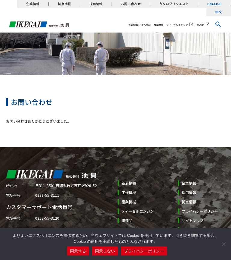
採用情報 (96, 4)
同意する (78, 251)
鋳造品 (200, 24)
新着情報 (133, 24)
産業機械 (158, 24)
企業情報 (32, 4)
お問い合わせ (131, 4)
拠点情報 (64, 4)
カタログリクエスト (174, 4)
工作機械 (146, 24)
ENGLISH (214, 4)
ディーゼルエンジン (177, 24)
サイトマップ (192, 220)
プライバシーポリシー (200, 211)
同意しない (105, 251)
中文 (218, 12)
